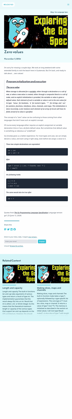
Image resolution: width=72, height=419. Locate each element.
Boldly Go (8, 4)
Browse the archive (16, 246)
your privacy (32, 237)
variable (33, 91)
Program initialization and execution (26, 81)
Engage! (42, 241)
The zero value (12, 87)
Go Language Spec (61, 12)
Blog (52, 12)
